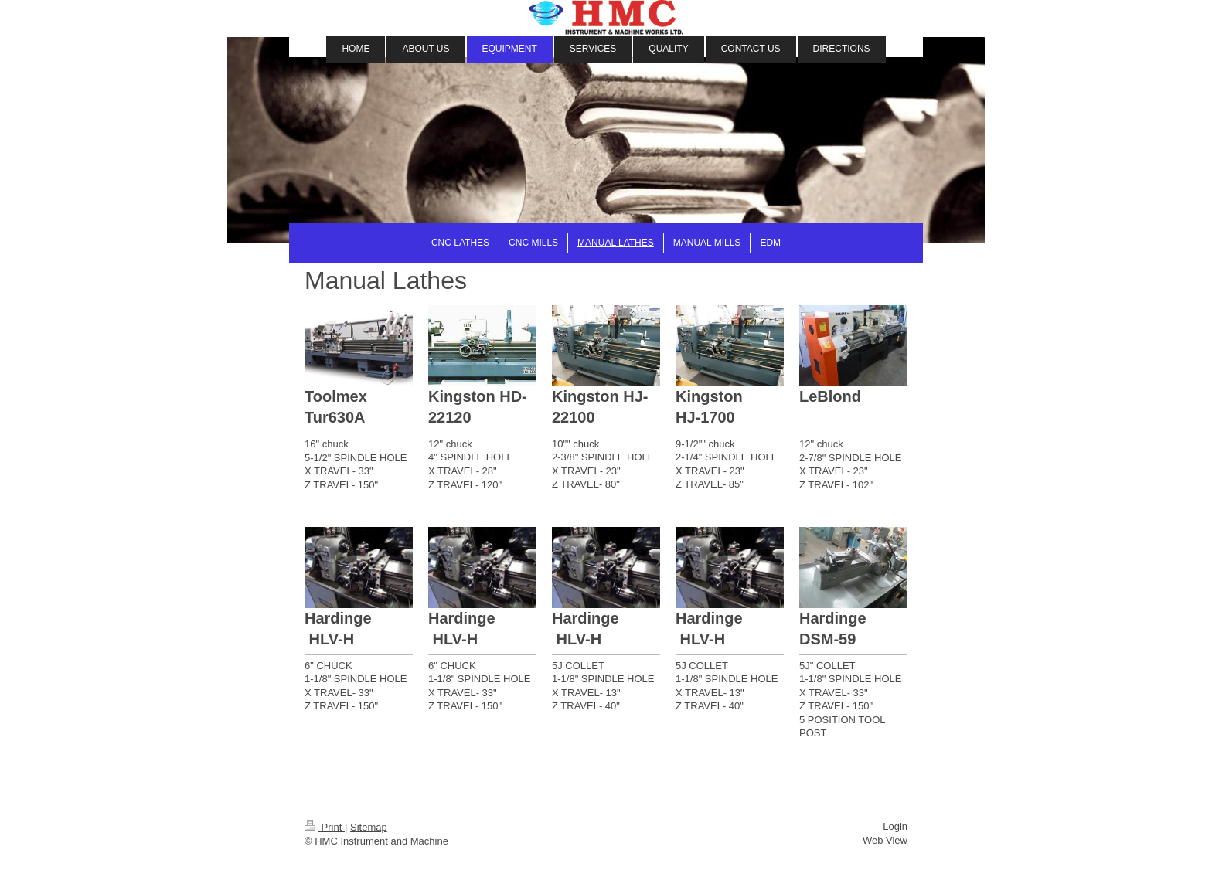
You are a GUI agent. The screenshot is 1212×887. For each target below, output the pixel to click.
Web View (885, 840)
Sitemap (368, 827)
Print (325, 827)
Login (895, 826)
